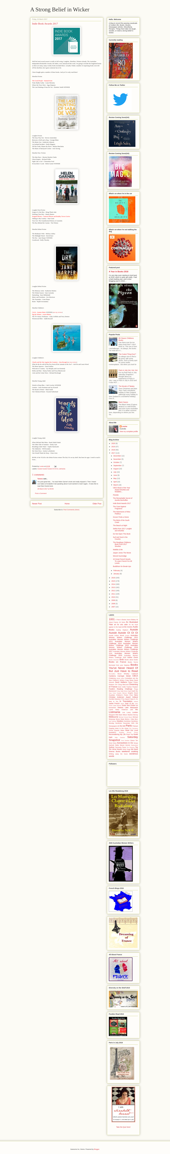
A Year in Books (121, 620)
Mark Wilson (123, 715)
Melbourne (113, 717)
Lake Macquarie (131, 707)
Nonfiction (127, 721)
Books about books (131, 660)
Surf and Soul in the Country (120, 538)
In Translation (126, 701)
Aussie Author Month (116, 635)
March (115, 485)
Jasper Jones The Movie (122, 553)
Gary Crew (112, 693)
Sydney (111, 747)
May (115, 478)
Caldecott (135, 674)
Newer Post (37, 504)
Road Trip (129, 734)
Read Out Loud (131, 730)
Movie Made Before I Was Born (127, 719)
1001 (112, 619)
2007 (113, 607)
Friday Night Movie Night (124, 691)
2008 (113, 604)
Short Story (112, 743)
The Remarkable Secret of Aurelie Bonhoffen (122, 499)
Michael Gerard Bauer (125, 717)
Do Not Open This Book (121, 534)
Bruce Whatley (123, 674)
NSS (132, 723)
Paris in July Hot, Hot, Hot (128, 370)
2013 (113, 587)
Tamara (40, 479)
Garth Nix (135, 691)
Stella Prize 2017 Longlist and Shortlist (122, 530)
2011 (113, 594)
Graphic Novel (133, 693)
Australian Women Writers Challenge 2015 (123, 644)
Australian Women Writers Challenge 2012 (123, 636)
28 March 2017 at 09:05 (45, 489)
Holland (135, 697)
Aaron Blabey (131, 620)
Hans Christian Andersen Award (123, 696)
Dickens (111, 684)
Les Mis (134, 709)
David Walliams (121, 682)
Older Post (97, 504)
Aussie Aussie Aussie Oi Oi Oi (47, 469)
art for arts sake (121, 624)
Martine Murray (133, 715)
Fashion (129, 687)
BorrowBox (112, 674)
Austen (127, 635)
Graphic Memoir (122, 693)
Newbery (120, 721)
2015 (113, 581)
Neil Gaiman (112, 721)
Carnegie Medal (124, 676)
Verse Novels (117, 749)
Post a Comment (41, 493)
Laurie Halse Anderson (118, 709)
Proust (111, 730)
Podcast (135, 726)
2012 (113, 591)
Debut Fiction (133, 682)
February (116, 570)
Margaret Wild (113, 715)
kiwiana (120, 707)
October (116, 462)
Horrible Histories (114, 699)
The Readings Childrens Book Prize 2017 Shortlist (122, 544)
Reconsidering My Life (117, 734)
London (135, 712)
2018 (113, 450)
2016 (113, 578)
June (115, 475)
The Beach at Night (120, 525)
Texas (124, 747)
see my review (57, 312)
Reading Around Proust (128, 732)
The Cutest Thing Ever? (127, 354)
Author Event (133, 657)
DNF (116, 684)
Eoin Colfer (122, 687)
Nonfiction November (122, 723)
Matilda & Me (118, 550)
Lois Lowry (126, 712)
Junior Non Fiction (128, 705)
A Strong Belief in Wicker (59, 9)
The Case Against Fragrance (119, 508)
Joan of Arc (129, 703)
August (116, 469)
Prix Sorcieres (133, 728)
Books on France (117, 662)
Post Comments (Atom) (71, 510)
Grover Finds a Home (121, 517)
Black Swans (123, 402)
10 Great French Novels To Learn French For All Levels (122, 561)
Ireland (136, 701)
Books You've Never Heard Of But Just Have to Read (123, 668)
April (115, 482)
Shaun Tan (134, 740)
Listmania (62, 469)
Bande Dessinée (114, 659)
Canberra (112, 676)
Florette (116, 495)
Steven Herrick (125, 745)
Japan (122, 703)
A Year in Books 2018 (118, 271)
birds (121, 659)
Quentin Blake (119, 730)
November (117, 459)
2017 (113, 453)
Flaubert (135, 687)
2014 (113, 584)
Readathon (112, 732)
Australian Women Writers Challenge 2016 (123, 646)
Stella (117, 745)
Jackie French (114, 703)
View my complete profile (129, 431)
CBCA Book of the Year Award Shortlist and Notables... (121, 490)
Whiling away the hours (118, 754)
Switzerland (134, 745)
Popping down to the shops (118, 728)
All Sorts (122, 622)
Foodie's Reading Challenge (120, 689)
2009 (113, 600)
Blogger (96, 1149)
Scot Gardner (125, 740)
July (115, 472)
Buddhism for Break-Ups (122, 566)
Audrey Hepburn (122, 630)
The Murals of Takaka (126, 386)
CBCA (135, 676)
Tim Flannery (131, 747)
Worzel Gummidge (120, 556)
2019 (113, 447)
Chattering (112, 678)
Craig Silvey (129, 680)
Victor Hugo (126, 749)
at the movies (127, 627)
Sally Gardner (120, 737)
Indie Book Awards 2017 (122, 503)
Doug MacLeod (123, 684)
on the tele (121, 726)
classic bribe (120, 678)
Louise (124, 426)
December (117, 456)
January (116, 574)
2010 (113, 597)
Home (67, 504)
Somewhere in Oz (125, 743)
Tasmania (118, 747)
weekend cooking (130, 751)
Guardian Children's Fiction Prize (121, 695)
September (117, 465)
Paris (129, 725)
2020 (113, 443)
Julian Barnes (117, 705)
